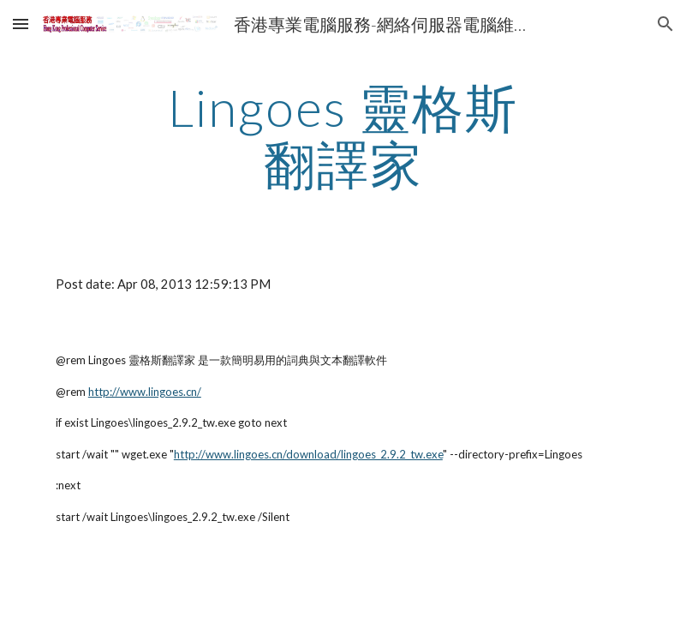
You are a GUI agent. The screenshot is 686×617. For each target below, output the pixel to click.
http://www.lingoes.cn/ (144, 391)
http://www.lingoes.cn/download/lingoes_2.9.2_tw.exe (308, 454)
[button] (20, 23)
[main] (342, 135)
